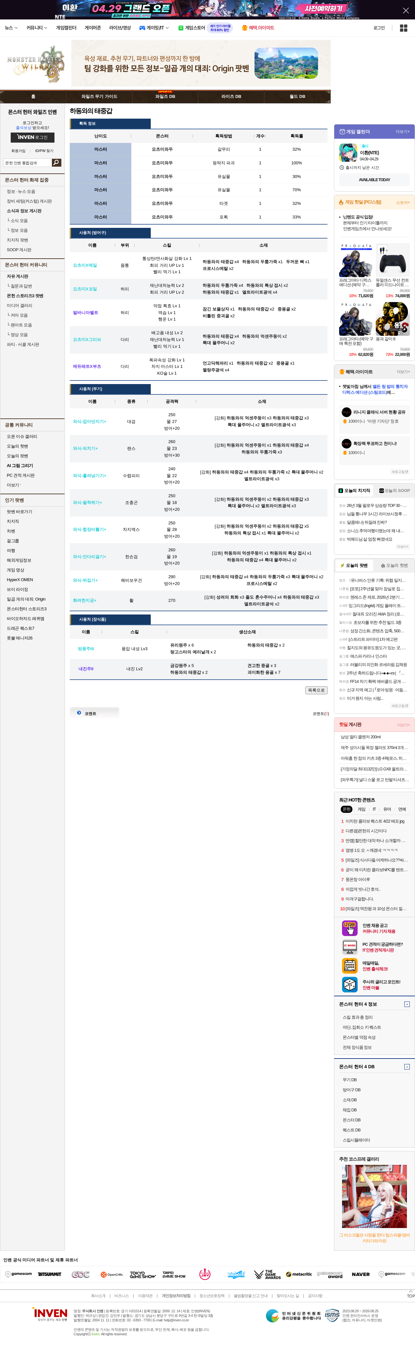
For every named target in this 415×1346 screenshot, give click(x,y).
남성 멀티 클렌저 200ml (360, 736)
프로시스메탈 (259, 583)
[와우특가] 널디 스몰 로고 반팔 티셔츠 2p (375, 779)
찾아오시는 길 (288, 1295)
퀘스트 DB (352, 1130)
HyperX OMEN (20, 580)
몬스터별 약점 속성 (359, 1037)
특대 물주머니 (241, 424)
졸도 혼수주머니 (260, 597)
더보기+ (403, 132)
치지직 (13, 521)
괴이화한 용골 (260, 672)
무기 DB (350, 1079)
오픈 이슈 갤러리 (22, 436)
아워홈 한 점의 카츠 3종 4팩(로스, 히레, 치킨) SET (375, 758)
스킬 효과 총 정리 (358, 1017)
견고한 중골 (258, 665)
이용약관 (145, 1295)
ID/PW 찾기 (44, 151)
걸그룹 (13, 541)
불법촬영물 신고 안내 (250, 1295)
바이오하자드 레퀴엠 (25, 618)
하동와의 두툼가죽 (259, 452)
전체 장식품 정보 (357, 1047)
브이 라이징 (17, 589)
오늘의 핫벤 (17, 446)
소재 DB (350, 1099)
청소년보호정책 (211, 1295)
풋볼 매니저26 (19, 638)
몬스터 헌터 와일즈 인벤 (32, 111)
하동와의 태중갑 (288, 418)
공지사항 (315, 1295)
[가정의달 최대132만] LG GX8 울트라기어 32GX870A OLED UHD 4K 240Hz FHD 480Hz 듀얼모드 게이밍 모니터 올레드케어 (375, 769)
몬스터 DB (352, 1120)
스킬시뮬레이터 (356, 1140)
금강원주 (178, 665)
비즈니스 (121, 1295)
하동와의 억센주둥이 (246, 418)
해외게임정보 (19, 560)
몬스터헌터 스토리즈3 (26, 609)
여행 (11, 550)
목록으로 (316, 690)
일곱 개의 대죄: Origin (26, 599)
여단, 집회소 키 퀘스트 (362, 1027)
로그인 (379, 27)
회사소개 (98, 1295)
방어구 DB (352, 1089)
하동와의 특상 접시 (242, 533)
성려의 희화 (227, 597)
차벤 (11, 531)
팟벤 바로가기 (19, 511)
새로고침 (398, 472)
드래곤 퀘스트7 (20, 628)
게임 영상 (15, 570)
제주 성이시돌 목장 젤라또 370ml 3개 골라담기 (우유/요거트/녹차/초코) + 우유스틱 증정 (375, 747)
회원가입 (18, 151)
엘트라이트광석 (275, 424)
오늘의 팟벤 (17, 456)
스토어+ (403, 202)
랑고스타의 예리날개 (189, 652)
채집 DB (350, 1109)
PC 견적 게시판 (21, 475)
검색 (56, 163)
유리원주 (178, 645)
